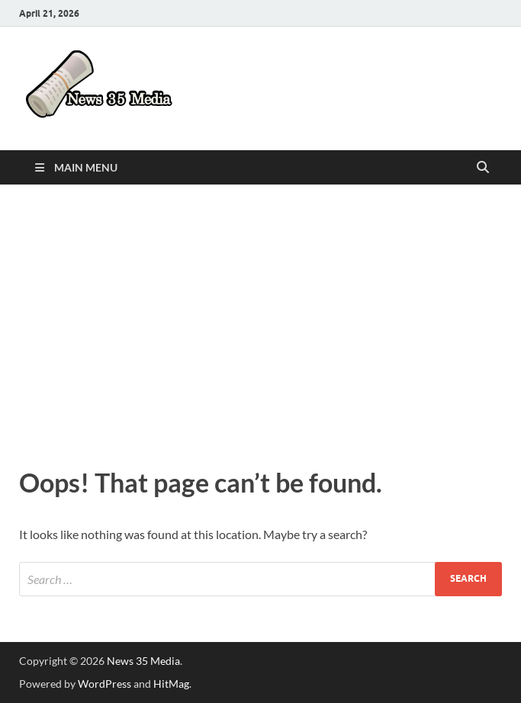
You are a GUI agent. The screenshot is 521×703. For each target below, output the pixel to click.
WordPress (104, 683)
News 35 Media (143, 660)
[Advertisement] (260, 322)
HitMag (171, 683)
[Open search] (482, 167)
